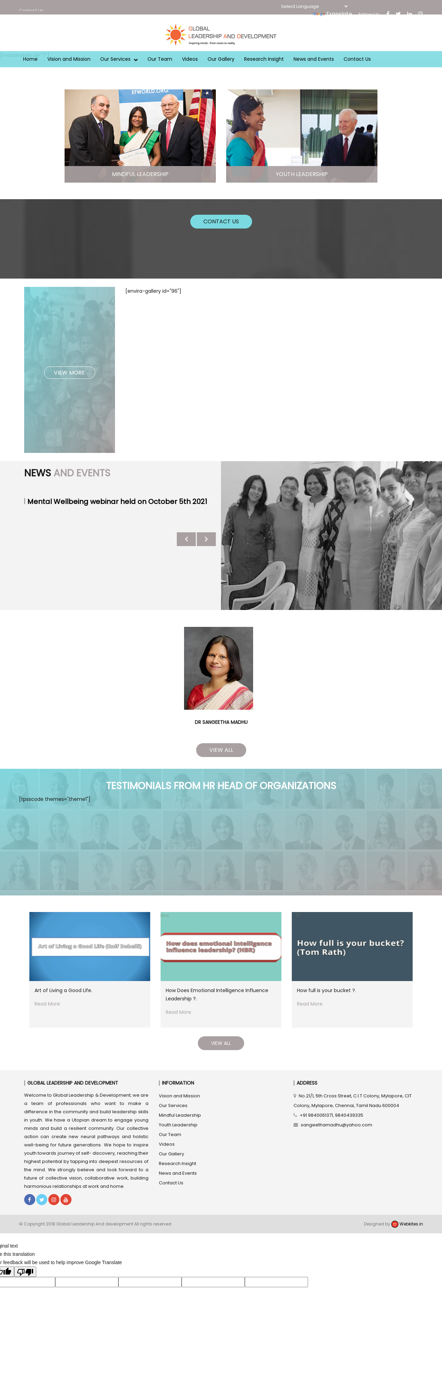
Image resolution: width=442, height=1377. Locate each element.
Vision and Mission (68, 59)
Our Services (119, 59)
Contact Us (357, 59)
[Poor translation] (25, 1272)
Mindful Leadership (180, 1115)
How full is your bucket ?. (326, 990)
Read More (47, 1003)
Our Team (159, 59)
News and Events (314, 59)
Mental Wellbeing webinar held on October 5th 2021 (117, 501)
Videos (190, 59)
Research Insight (264, 59)
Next (206, 539)
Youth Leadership (178, 1125)
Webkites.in (407, 1224)
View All (221, 750)
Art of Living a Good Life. (63, 990)
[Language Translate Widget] (314, 6)
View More (69, 372)
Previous (186, 539)
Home (30, 59)
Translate (332, 14)
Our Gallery (221, 59)
